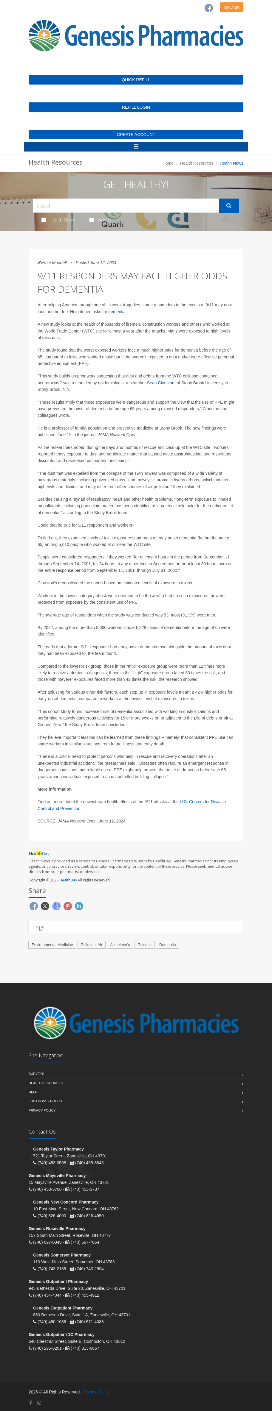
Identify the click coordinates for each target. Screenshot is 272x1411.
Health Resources (196, 163)
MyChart (231, 7)
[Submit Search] (229, 206)
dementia (117, 311)
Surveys (36, 1074)
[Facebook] (209, 8)
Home (168, 163)
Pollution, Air (91, 944)
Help (33, 1092)
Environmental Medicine (52, 944)
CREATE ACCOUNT (136, 134)
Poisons (145, 944)
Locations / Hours (45, 1101)
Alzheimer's (120, 944)
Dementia (167, 944)
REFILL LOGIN (136, 107)
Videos (100, 220)
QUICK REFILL (136, 79)
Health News (58, 220)
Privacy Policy (42, 1110)
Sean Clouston (160, 382)
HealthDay (68, 880)
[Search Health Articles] (126, 206)
